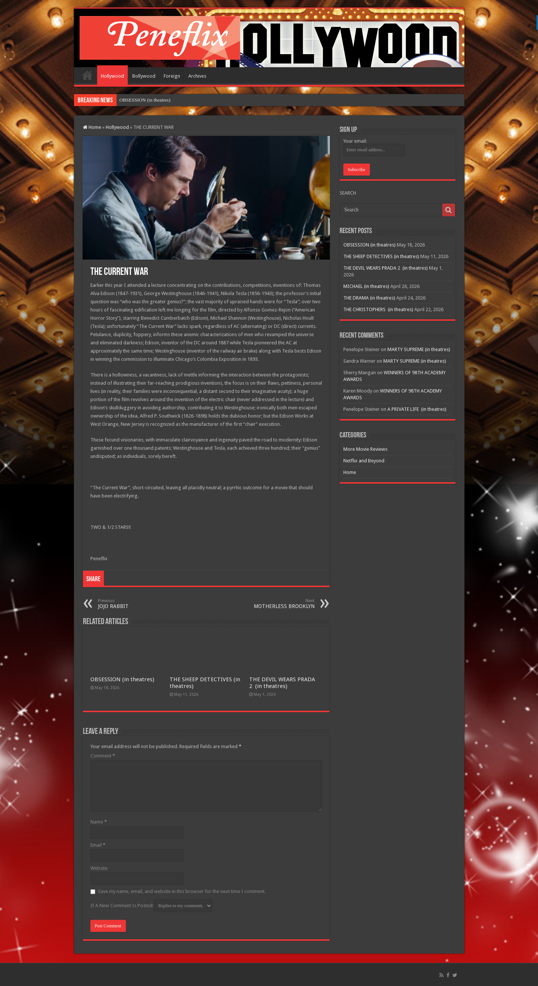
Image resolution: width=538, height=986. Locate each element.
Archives (197, 76)
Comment (102, 756)
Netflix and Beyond (363, 460)
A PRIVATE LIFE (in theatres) (416, 409)
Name (98, 822)
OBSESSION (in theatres (144, 100)
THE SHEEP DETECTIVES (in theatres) (381, 256)
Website (99, 868)
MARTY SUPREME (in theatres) (418, 349)
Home (87, 75)
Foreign (172, 76)
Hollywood (112, 76)
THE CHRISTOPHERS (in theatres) (378, 309)
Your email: (355, 141)
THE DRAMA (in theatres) (369, 298)
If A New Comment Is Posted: (151, 905)
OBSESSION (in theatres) (122, 679)
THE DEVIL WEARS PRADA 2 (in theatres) (282, 682)
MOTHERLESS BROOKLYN (276, 603)
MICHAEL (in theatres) (366, 286)
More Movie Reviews (365, 449)
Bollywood (143, 76)
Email (97, 845)
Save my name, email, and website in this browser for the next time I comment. (182, 891)
